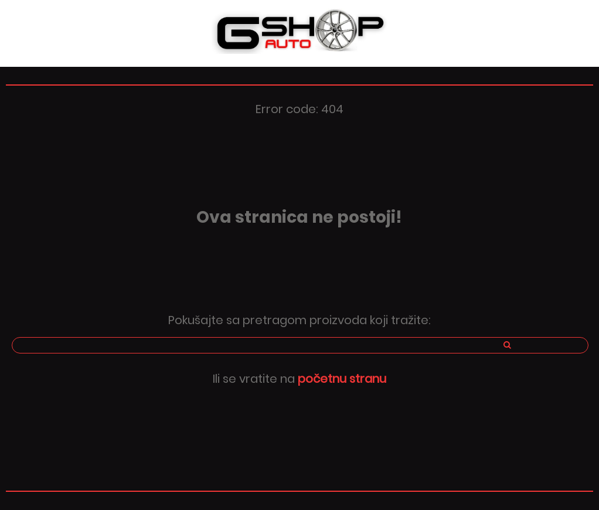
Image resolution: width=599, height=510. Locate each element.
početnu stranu (342, 378)
